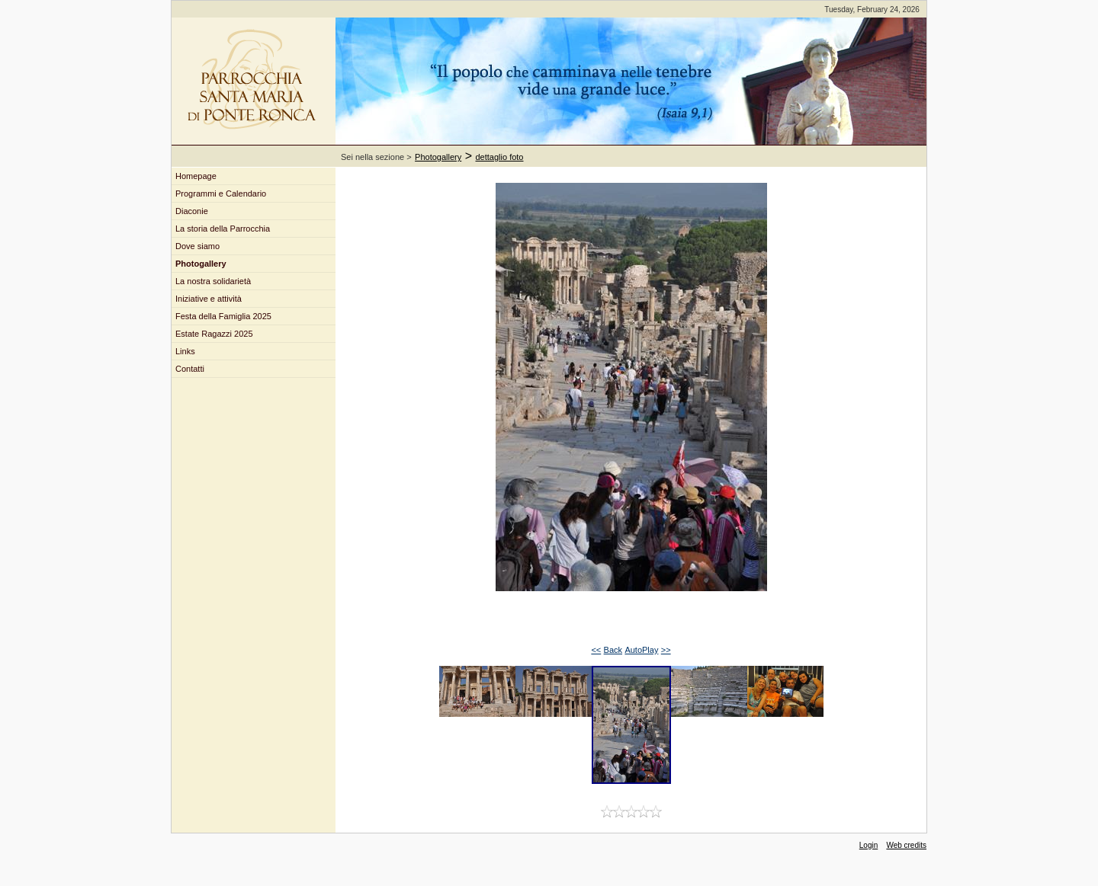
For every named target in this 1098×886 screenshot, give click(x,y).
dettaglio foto (500, 157)
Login (868, 845)
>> (666, 649)
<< (596, 649)
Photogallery (438, 157)
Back (613, 649)
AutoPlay (641, 649)
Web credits (906, 845)
